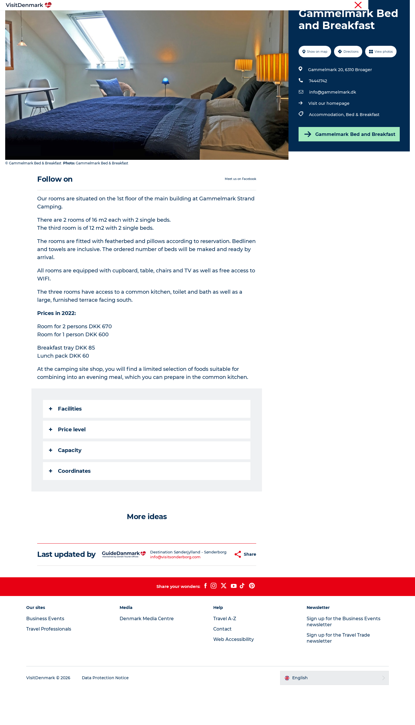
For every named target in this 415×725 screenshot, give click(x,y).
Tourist (297, 5)
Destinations (152, 18)
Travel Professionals (325, 5)
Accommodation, (327, 142)
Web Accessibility (233, 675)
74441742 (318, 108)
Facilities (65, 436)
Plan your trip (271, 18)
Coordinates (70, 498)
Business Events (361, 5)
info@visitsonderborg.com (166, 591)
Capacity (65, 478)
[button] (217, 586)
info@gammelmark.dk (332, 119)
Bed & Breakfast (362, 142)
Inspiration (117, 18)
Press (385, 5)
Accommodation (229, 18)
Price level (67, 457)
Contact (402, 5)
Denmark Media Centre (149, 654)
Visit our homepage (328, 130)
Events (302, 18)
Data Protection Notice (108, 713)
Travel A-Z (225, 654)
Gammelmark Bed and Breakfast (349, 161)
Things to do (188, 18)
